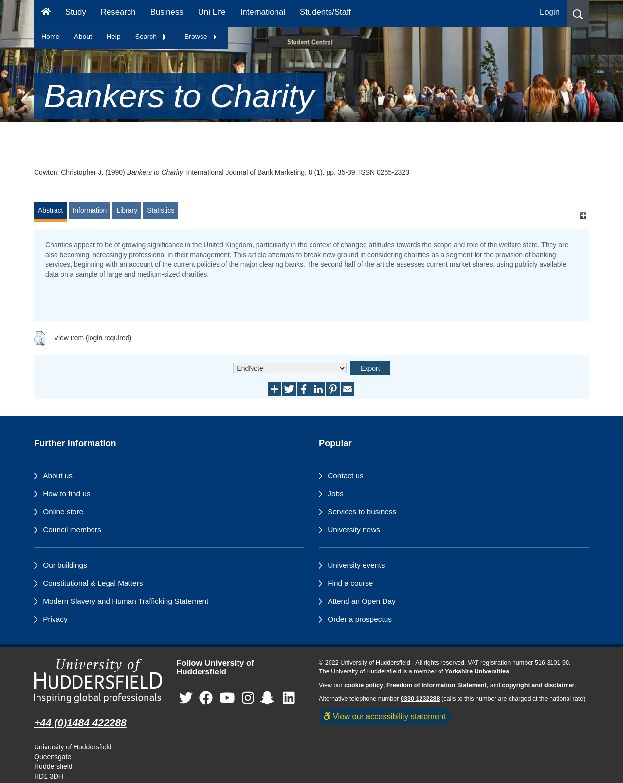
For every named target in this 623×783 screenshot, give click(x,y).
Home (50, 36)
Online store (63, 511)
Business (166, 12)
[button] (578, 13)
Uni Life (212, 12)
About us (58, 475)
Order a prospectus (360, 619)
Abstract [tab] (50, 210)
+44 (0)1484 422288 (80, 722)
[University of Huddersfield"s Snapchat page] (269, 698)
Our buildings (65, 565)
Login (550, 12)
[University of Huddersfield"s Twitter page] (186, 698)
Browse (201, 36)
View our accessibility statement (385, 716)
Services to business (362, 511)
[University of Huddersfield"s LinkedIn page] (289, 698)
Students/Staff (325, 12)
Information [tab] (90, 210)
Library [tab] (126, 210)
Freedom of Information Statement (436, 685)
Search (151, 36)
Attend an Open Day (361, 601)
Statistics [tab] (160, 210)
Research (118, 12)
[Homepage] (46, 13)
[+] (582, 215)
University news (354, 529)
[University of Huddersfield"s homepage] (98, 681)
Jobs (336, 493)
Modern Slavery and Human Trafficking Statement (125, 601)
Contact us (346, 475)
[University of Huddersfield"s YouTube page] (227, 698)
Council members (72, 529)
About (83, 36)
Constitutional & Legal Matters (93, 583)
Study (75, 12)
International (262, 12)
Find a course (350, 583)
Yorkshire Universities (477, 671)
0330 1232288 (420, 698)
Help (114, 36)
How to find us (67, 493)
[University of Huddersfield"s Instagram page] (248, 698)
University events (356, 565)
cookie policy (363, 685)
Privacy (55, 619)
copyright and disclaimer (538, 685)
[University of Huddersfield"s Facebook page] (206, 698)
